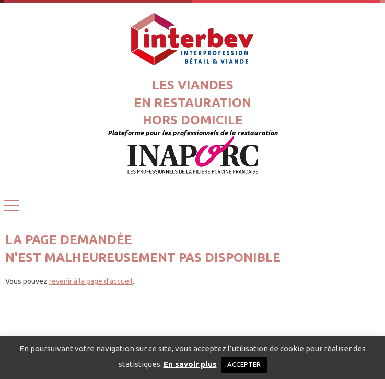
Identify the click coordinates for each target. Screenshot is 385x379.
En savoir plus (190, 364)
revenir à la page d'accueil (91, 281)
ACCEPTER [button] (244, 364)
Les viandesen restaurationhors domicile (192, 102)
